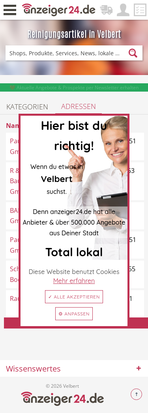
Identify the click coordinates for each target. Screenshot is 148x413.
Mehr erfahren (74, 281)
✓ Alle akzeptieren (74, 297)
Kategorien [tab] (27, 106)
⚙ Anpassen (74, 314)
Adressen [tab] (78, 106)
